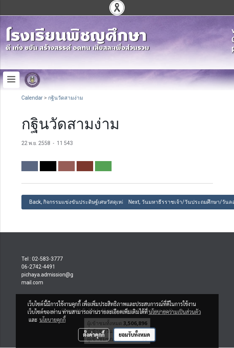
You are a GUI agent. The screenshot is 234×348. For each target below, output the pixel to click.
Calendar (32, 98)
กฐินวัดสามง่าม (65, 98)
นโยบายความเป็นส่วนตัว (175, 311)
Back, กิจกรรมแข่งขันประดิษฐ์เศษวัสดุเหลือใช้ (80, 202)
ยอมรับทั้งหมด (134, 334)
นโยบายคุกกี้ (52, 319)
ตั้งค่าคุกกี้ (93, 334)
